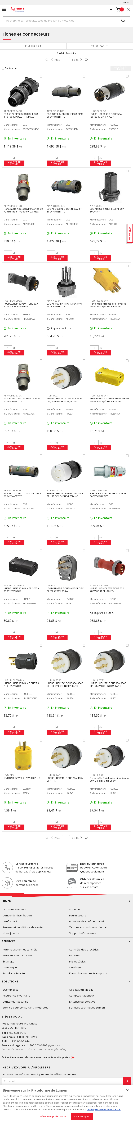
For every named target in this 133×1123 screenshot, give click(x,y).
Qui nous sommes (14, 909)
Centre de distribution (17, 915)
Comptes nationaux (81, 995)
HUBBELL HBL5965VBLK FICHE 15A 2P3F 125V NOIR (21, 684)
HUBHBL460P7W (99, 585)
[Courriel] (62, 1081)
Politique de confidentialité (86, 921)
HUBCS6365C (98, 111)
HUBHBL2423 (54, 490)
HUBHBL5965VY (99, 300)
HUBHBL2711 (53, 395)
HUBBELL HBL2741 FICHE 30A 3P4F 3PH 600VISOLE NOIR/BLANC (65, 684)
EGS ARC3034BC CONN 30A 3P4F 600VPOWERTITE (22, 495)
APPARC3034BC (13, 490)
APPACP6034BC (13, 111)
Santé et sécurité (14, 973)
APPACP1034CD (56, 111)
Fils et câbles (77, 961)
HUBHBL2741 (54, 680)
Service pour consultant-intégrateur (26, 1007)
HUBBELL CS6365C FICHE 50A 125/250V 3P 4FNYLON (106, 115)
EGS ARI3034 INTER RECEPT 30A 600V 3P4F (107, 210)
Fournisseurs (77, 915)
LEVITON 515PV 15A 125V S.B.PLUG (22, 778)
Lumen (66, 901)
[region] (66, 1104)
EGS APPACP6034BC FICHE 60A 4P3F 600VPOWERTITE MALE (21, 115)
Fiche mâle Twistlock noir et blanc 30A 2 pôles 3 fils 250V (109, 779)
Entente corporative (82, 1001)
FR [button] (124, 2)
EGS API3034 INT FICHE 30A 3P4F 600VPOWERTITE (65, 305)
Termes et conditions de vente (23, 927)
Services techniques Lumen (87, 1007)
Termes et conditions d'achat (88, 927)
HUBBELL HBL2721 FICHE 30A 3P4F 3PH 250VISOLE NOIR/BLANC (108, 684)
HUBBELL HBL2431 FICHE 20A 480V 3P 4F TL (65, 779)
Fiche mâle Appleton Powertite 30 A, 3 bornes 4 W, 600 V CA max (23, 210)
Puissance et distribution (19, 955)
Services (66, 941)
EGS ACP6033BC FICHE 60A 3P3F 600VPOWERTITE (22, 400)
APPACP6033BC (13, 395)
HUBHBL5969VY (99, 395)
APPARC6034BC (56, 205)
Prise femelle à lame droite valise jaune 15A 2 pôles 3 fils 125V (109, 400)
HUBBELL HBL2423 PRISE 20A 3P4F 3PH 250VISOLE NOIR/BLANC (65, 495)
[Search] (66, 20)
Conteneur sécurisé (15, 1001)
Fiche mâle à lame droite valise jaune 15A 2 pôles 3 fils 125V (108, 305)
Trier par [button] (98, 45)
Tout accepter (82, 1116)
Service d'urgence (26, 863)
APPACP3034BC (13, 205)
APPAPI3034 (54, 300)
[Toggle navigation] (4, 9)
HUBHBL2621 (97, 775)
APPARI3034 (97, 205)
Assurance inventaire (16, 995)
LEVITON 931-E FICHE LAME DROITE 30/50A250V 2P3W (65, 590)
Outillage (75, 967)
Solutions (66, 981)
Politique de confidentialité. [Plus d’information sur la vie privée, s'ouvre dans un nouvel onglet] (104, 1109)
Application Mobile (81, 989)
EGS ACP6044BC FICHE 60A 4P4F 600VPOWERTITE (108, 495)
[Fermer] (127, 1090)
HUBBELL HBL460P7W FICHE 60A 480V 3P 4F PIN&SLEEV (107, 590)
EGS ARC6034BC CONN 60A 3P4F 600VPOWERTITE (65, 210)
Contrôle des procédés (84, 949)
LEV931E (51, 585)
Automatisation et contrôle (20, 949)
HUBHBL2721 (97, 680)
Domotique (10, 967)
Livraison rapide (25, 881)
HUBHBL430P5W (13, 300)
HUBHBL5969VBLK (14, 585)
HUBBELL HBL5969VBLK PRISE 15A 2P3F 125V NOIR (21, 590)
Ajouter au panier (14, 163)
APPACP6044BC (99, 490)
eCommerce (10, 989)
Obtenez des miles (92, 879)
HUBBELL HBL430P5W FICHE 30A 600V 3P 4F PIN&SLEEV (21, 305)
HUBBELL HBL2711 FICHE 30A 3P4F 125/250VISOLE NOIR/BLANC (64, 400)
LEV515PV (9, 775)
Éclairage (8, 961)
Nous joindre (11, 933)
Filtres (33, 45)
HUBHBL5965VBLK (14, 680)
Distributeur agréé (92, 863)
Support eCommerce (82, 933)
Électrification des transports (88, 973)
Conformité (10, 921)
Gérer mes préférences (53, 1116)
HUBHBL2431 (54, 775)
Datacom (74, 955)
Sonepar (74, 909)
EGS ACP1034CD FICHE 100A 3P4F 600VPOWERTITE (65, 115)
